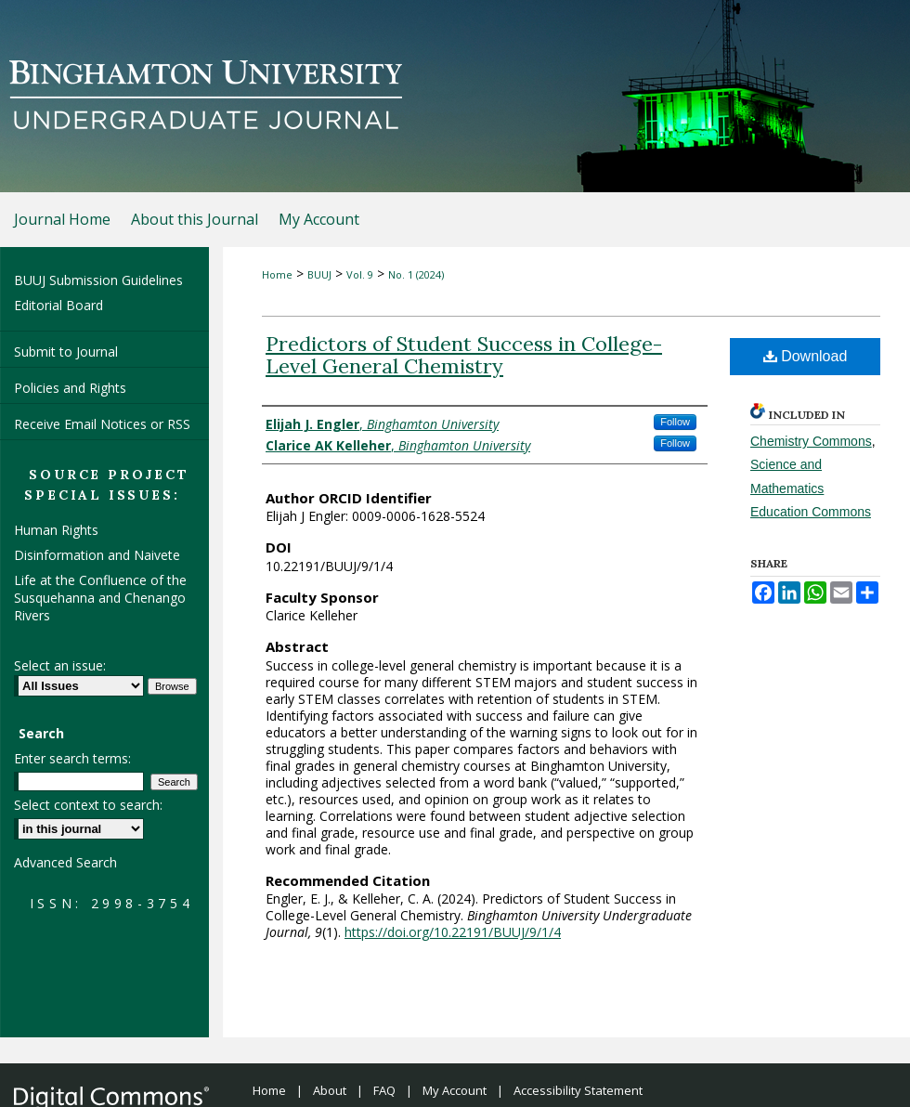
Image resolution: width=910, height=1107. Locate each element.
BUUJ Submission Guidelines (98, 280)
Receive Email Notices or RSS (102, 424)
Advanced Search (65, 862)
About (329, 1090)
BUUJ (319, 274)
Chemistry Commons (811, 441)
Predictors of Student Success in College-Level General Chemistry (464, 355)
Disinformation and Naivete (97, 555)
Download (805, 356)
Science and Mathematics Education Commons (810, 487)
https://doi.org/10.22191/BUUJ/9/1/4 (452, 932)
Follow (675, 421)
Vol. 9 (359, 274)
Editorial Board (58, 305)
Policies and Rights (70, 388)
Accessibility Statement (578, 1090)
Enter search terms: (72, 758)
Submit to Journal (66, 351)
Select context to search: (88, 805)
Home (277, 274)
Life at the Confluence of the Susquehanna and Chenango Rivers (100, 597)
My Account (454, 1090)
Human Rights (56, 530)
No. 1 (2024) (416, 274)
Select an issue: (60, 665)
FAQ (384, 1090)
